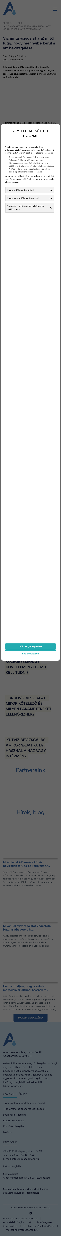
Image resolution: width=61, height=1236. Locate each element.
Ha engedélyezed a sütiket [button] (29, 190)
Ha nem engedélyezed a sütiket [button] (29, 198)
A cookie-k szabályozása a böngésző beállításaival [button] (29, 207)
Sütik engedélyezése (30, 646)
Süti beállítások (30, 653)
